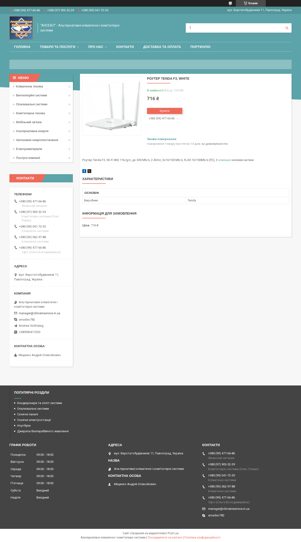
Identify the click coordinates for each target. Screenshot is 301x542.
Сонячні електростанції (34, 420)
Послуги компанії (28, 158)
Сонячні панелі (27, 414)
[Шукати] (287, 28)
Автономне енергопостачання (37, 140)
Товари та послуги (57, 47)
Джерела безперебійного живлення (43, 431)
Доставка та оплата (162, 47)
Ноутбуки (24, 425)
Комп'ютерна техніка (30, 113)
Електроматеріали (29, 149)
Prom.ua (173, 533)
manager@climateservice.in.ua (39, 313)
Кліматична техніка (29, 86)
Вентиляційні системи (31, 95)
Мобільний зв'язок (29, 122)
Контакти (125, 47)
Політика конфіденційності (202, 537)
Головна (22, 47)
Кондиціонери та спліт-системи (39, 403)
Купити (165, 111)
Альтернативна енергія (32, 131)
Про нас (95, 47)
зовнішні (224, 160)
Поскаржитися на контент (165, 537)
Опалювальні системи (31, 104)
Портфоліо (200, 47)
